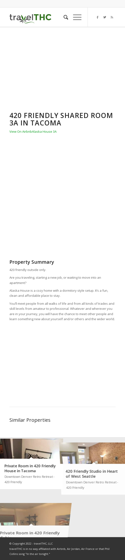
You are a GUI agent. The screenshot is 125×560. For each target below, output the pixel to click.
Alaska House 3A (44, 131)
